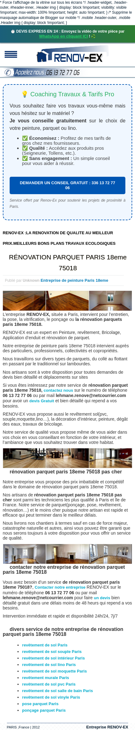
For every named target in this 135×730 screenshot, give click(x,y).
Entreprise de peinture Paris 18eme (74, 280)
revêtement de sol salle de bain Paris (57, 690)
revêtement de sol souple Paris (51, 651)
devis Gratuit (41, 401)
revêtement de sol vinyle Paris (51, 697)
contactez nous (58, 390)
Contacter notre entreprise (60, 587)
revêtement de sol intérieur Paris (53, 658)
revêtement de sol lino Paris (49, 664)
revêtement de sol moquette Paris (54, 671)
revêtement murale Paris (45, 677)
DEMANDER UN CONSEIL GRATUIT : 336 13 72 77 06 (67, 185)
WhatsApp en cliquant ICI (63, 36)
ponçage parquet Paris (44, 710)
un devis (102, 597)
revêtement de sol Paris (45, 645)
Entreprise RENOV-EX (107, 727)
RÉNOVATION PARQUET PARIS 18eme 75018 (68, 262)
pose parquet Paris (40, 703)
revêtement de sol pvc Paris (49, 684)
